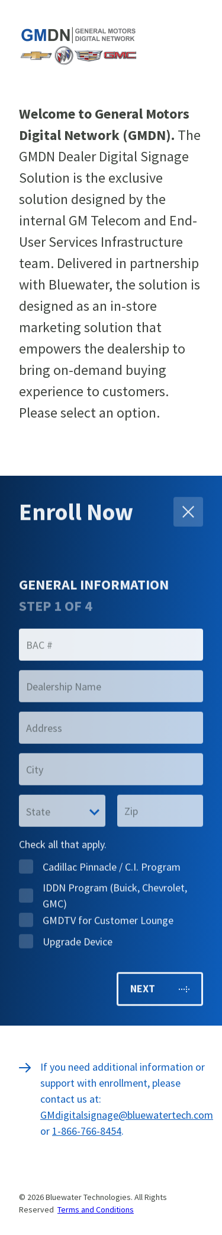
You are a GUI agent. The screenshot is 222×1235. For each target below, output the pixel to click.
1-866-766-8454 (86, 1131)
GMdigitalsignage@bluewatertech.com (126, 1115)
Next (159, 987)
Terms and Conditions (95, 1209)
